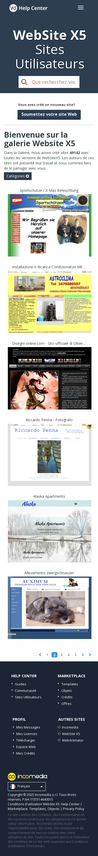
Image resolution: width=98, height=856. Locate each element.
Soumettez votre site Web (49, 114)
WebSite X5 (71, 733)
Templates (69, 684)
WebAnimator (73, 740)
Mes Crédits (25, 753)
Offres (66, 703)
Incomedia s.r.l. (46, 794)
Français (26, 786)
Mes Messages (28, 727)
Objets (66, 690)
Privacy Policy (73, 808)
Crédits (67, 697)
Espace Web (26, 746)
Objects (54, 808)
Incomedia (70, 727)
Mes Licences (26, 733)
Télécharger (25, 740)
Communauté (25, 690)
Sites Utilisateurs (28, 697)
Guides (20, 684)
